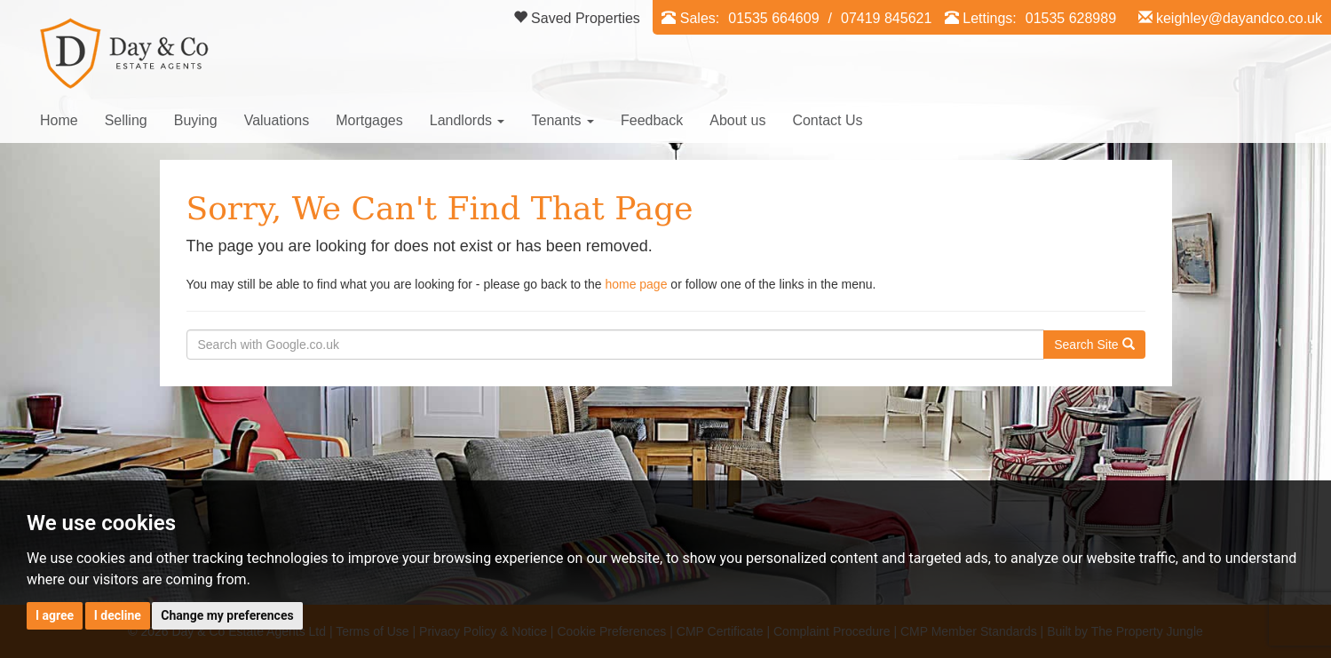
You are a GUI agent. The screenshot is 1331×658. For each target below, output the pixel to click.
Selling (126, 120)
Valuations (277, 120)
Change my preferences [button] (227, 615)
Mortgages (369, 120)
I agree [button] (55, 615)
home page (636, 284)
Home (59, 120)
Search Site (1094, 344)
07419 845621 (886, 18)
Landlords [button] (467, 120)
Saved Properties (576, 18)
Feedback (652, 120)
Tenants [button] (562, 120)
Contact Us (827, 120)
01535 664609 (773, 18)
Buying (196, 120)
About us (737, 120)
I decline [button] (117, 615)
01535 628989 (1071, 18)
